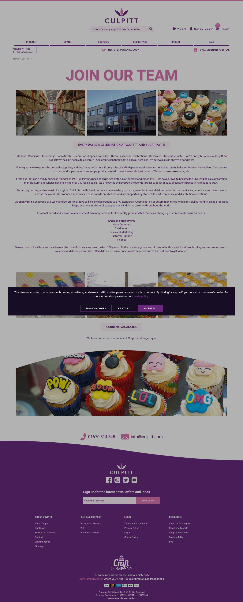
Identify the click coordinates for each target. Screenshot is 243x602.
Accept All (150, 308)
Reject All (124, 308)
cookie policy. (140, 296)
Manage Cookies (96, 308)
